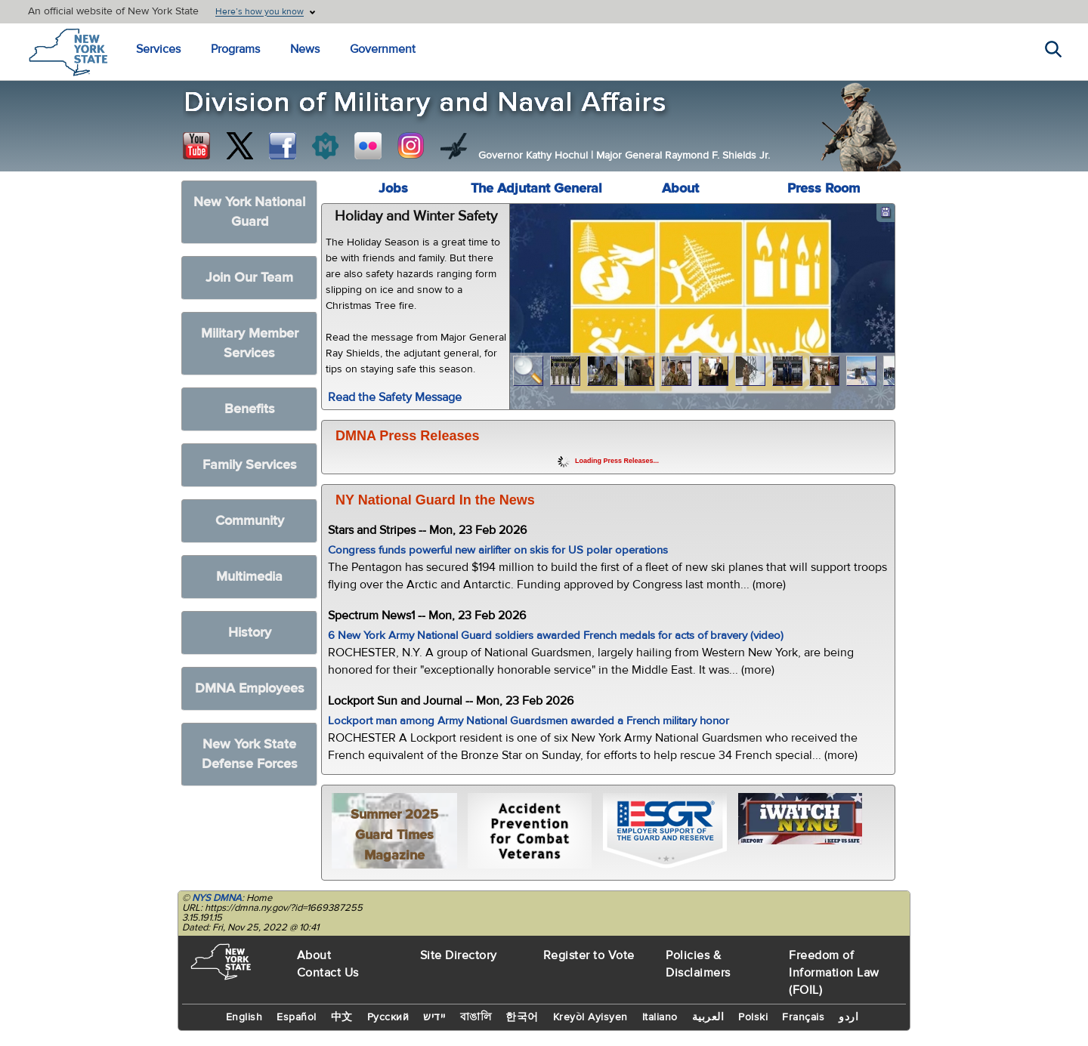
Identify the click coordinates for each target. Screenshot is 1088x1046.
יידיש (434, 1017)
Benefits (249, 409)
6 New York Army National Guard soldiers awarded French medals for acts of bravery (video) (556, 635)
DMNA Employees (249, 688)
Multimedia (249, 576)
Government (383, 49)
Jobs (393, 188)
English (244, 1017)
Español (297, 1017)
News (305, 49)
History (249, 632)
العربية (708, 1017)
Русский (388, 1017)
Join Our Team (249, 277)
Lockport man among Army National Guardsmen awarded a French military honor (528, 721)
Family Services (249, 465)
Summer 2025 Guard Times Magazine (394, 835)
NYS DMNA (217, 898)
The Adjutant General (536, 188)
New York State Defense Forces (250, 754)
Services (158, 49)
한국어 (522, 1017)
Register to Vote (589, 955)
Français (803, 1017)
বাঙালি (476, 1017)
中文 (342, 1017)
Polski (753, 1017)
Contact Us (328, 972)
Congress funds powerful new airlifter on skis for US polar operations (498, 550)
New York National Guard (249, 211)
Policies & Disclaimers (698, 964)
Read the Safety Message (395, 397)
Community (249, 520)
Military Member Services (249, 343)
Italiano (660, 1017)
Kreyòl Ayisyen (590, 1017)
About (680, 188)
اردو (848, 1017)
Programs (235, 49)
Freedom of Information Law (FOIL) (834, 973)
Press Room (823, 188)
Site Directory (458, 955)
